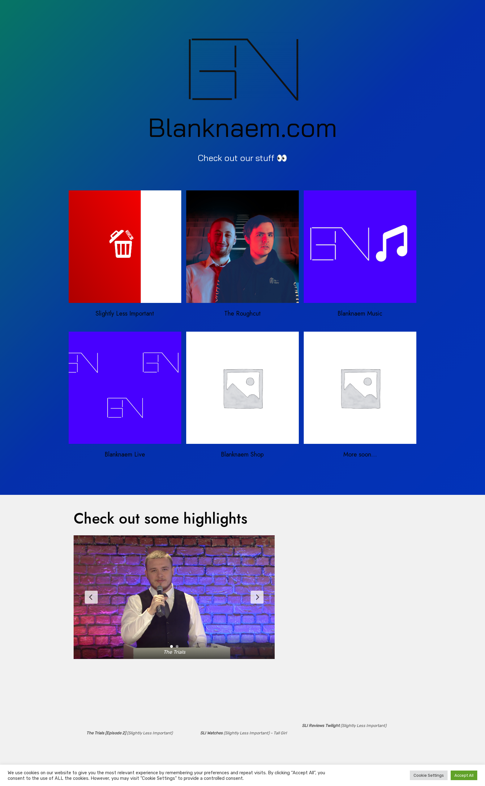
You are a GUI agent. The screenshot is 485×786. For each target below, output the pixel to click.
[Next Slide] (257, 597)
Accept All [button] (464, 775)
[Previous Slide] (91, 597)
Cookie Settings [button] (429, 775)
